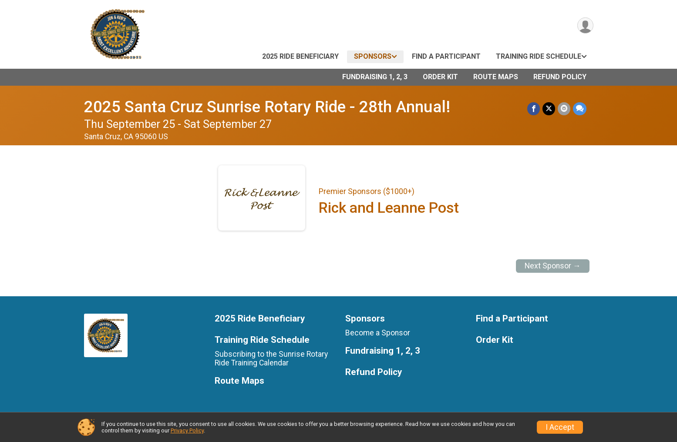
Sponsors (372, 56)
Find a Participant (446, 56)
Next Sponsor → (553, 265)
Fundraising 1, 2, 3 (375, 77)
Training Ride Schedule (538, 56)
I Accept (560, 427)
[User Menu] (585, 25)
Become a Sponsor (377, 332)
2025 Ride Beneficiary (300, 56)
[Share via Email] (564, 108)
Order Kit (440, 77)
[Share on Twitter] (548, 108)
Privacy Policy (187, 430)
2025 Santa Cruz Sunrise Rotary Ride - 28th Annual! (267, 106)
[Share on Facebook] (533, 108)
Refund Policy (559, 77)
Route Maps (495, 77)
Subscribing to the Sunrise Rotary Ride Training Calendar (271, 358)
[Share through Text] (579, 108)
